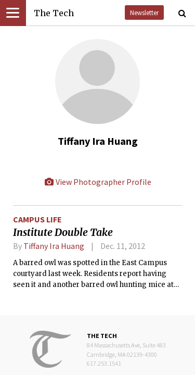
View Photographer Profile (98, 182)
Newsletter (144, 12)
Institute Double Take (63, 232)
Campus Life (37, 219)
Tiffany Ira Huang (53, 246)
